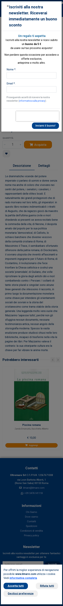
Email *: (11, 83)
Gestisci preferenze (21, 593)
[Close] (8, 6)
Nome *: (11, 69)
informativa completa (23, 578)
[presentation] (37, 116)
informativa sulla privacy (32, 100)
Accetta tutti (16, 585)
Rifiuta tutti (47, 585)
